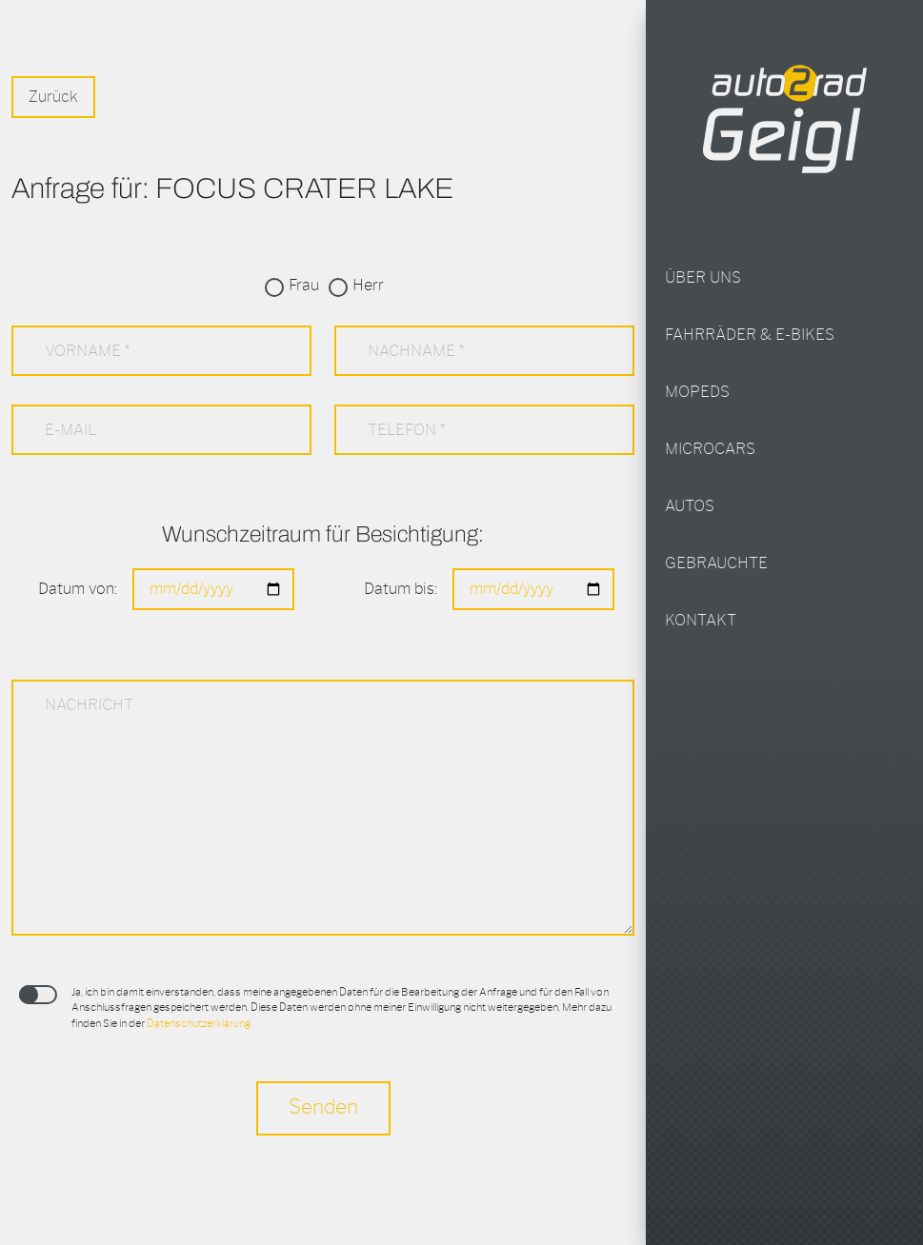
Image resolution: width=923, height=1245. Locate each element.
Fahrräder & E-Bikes (749, 335)
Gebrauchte (716, 563)
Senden (323, 1107)
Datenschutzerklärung (199, 1023)
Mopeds (697, 392)
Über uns (703, 278)
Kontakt (700, 620)
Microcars (710, 449)
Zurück (53, 97)
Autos (689, 506)
